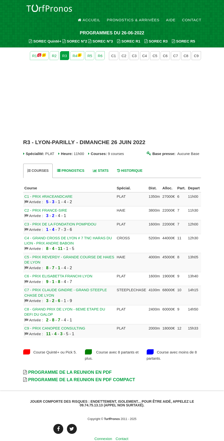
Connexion (103, 430)
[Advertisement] (112, 91)
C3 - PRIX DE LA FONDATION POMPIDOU (60, 215)
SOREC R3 (156, 32)
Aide (171, 10)
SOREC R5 (183, 32)
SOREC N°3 (100, 32)
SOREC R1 (128, 32)
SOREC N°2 (74, 32)
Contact (191, 10)
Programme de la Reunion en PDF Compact (81, 371)
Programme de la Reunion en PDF (70, 363)
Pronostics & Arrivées (133, 10)
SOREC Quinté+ (45, 32)
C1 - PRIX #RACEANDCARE (48, 187)
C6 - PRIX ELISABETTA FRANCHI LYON (58, 267)
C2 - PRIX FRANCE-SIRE (45, 201)
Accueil (89, 10)
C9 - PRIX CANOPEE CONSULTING (54, 319)
